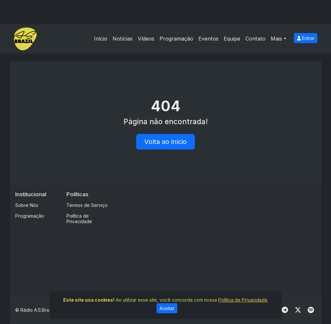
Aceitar (167, 308)
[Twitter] (298, 310)
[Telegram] (285, 310)
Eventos (208, 38)
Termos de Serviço (87, 205)
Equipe (232, 38)
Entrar (305, 38)
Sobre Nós (26, 205)
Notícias (122, 38)
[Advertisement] (224, 236)
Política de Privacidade (79, 218)
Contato (255, 38)
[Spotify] (311, 310)
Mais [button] (276, 38)
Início (100, 38)
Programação (176, 38)
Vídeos (146, 38)
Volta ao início (165, 142)
